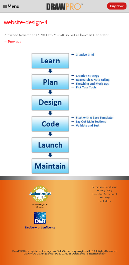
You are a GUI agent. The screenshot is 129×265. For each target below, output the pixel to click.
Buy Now (116, 6)
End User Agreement (104, 194)
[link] (40, 240)
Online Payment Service (40, 205)
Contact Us (105, 201)
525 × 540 (58, 35)
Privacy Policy (104, 190)
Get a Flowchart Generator (89, 35)
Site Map (104, 197)
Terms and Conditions (104, 187)
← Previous (12, 41)
